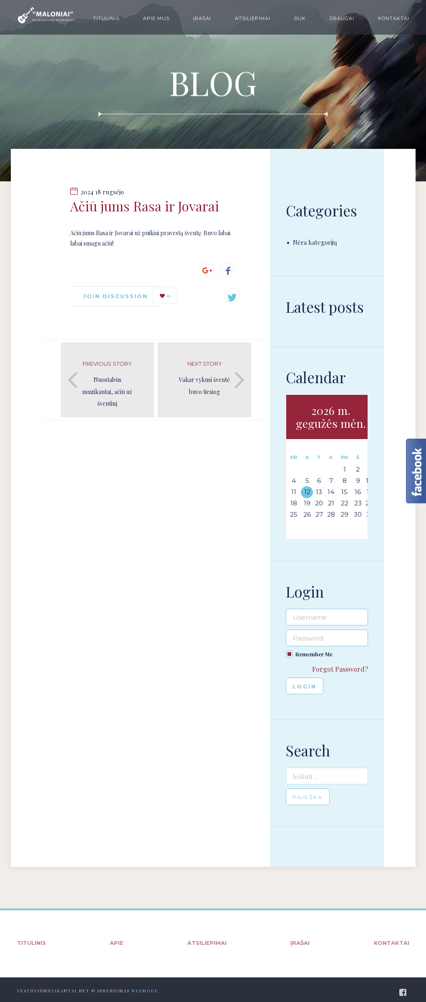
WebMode (144, 991)
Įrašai (202, 18)
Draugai (342, 18)
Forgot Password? (340, 669)
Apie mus (156, 18)
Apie (117, 942)
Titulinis (106, 18)
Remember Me (314, 654)
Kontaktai (393, 18)
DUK (300, 18)
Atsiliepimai (252, 18)
